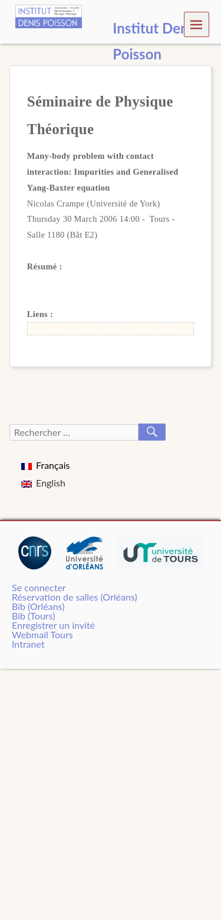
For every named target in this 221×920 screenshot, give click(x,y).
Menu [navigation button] (196, 24)
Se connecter (39, 587)
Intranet (28, 643)
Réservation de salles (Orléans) (74, 596)
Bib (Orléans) (38, 606)
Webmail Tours (42, 634)
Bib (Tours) (33, 615)
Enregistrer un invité (53, 625)
